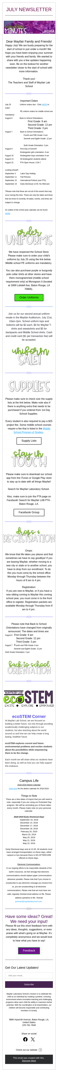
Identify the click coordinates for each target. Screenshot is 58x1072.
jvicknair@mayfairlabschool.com (28, 901)
